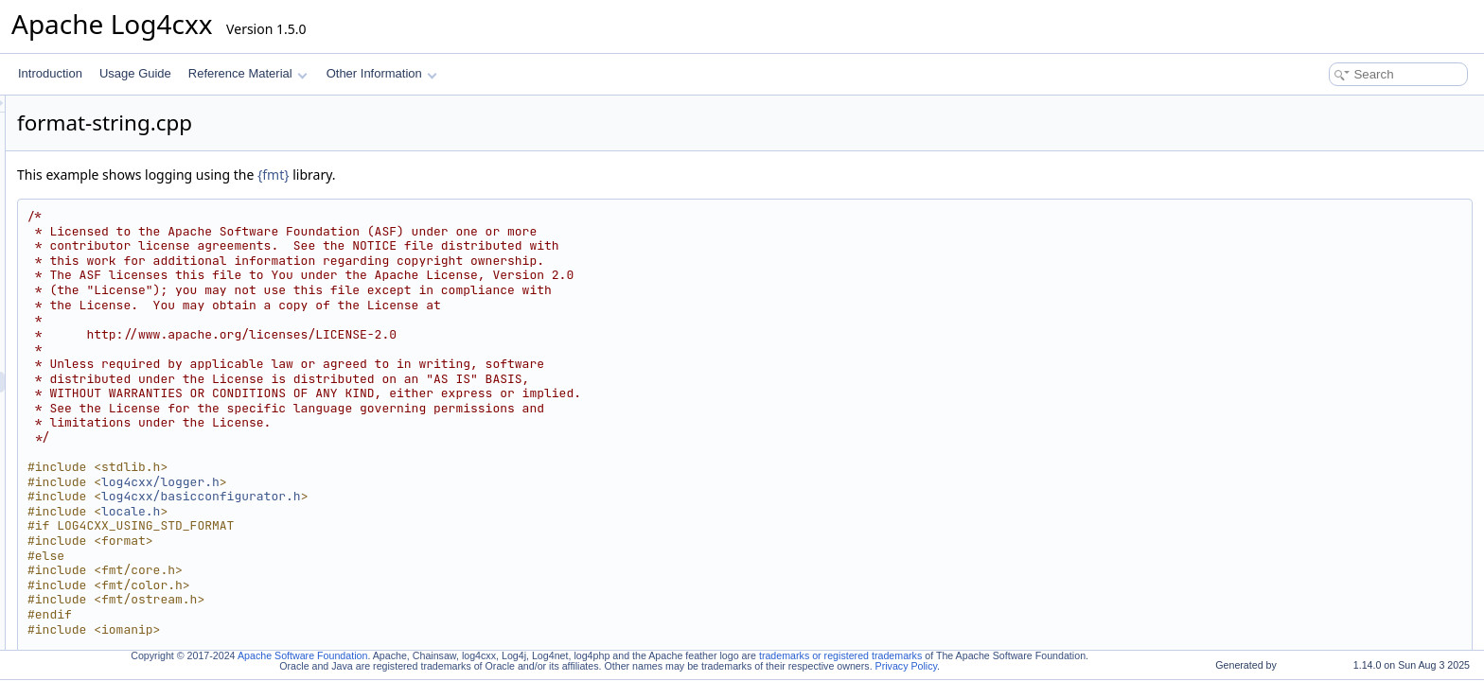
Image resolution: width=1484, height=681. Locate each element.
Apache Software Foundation (302, 655)
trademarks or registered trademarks (840, 655)
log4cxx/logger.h (397, 482)
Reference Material (247, 73)
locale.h (367, 511)
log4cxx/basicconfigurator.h (438, 496)
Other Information (382, 73)
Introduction (50, 73)
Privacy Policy (906, 666)
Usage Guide (135, 73)
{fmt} (510, 174)
